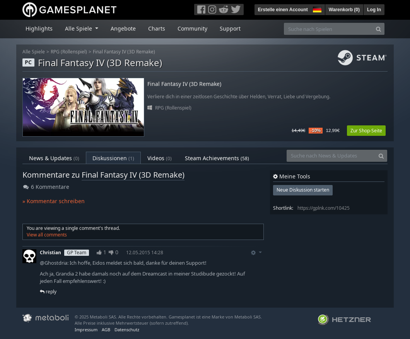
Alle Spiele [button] (79, 28)
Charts (156, 28)
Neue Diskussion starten (303, 190)
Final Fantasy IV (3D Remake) (124, 52)
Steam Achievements (217, 158)
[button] (316, 8)
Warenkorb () (344, 9)
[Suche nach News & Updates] (331, 156)
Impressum (86, 329)
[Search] (378, 29)
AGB (106, 329)
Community (192, 28)
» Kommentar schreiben (53, 201)
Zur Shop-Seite (366, 130)
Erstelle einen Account (283, 9)
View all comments (47, 235)
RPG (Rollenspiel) (69, 52)
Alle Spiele (33, 52)
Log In (374, 9)
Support (230, 28)
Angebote (123, 28)
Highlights (39, 28)
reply (48, 291)
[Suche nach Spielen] (328, 29)
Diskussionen (113, 158)
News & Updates (54, 158)
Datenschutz (126, 329)
